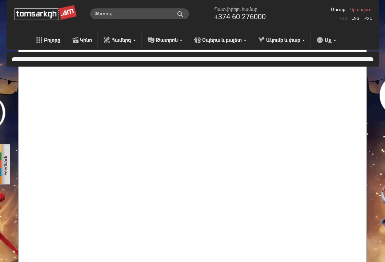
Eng (356, 18)
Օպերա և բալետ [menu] (224, 40)
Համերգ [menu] (124, 40)
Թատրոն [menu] (169, 40)
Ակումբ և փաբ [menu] (285, 40)
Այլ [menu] (330, 40)
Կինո (86, 40)
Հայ (343, 18)
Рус (368, 18)
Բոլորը (52, 40)
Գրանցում (361, 10)
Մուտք (338, 10)
